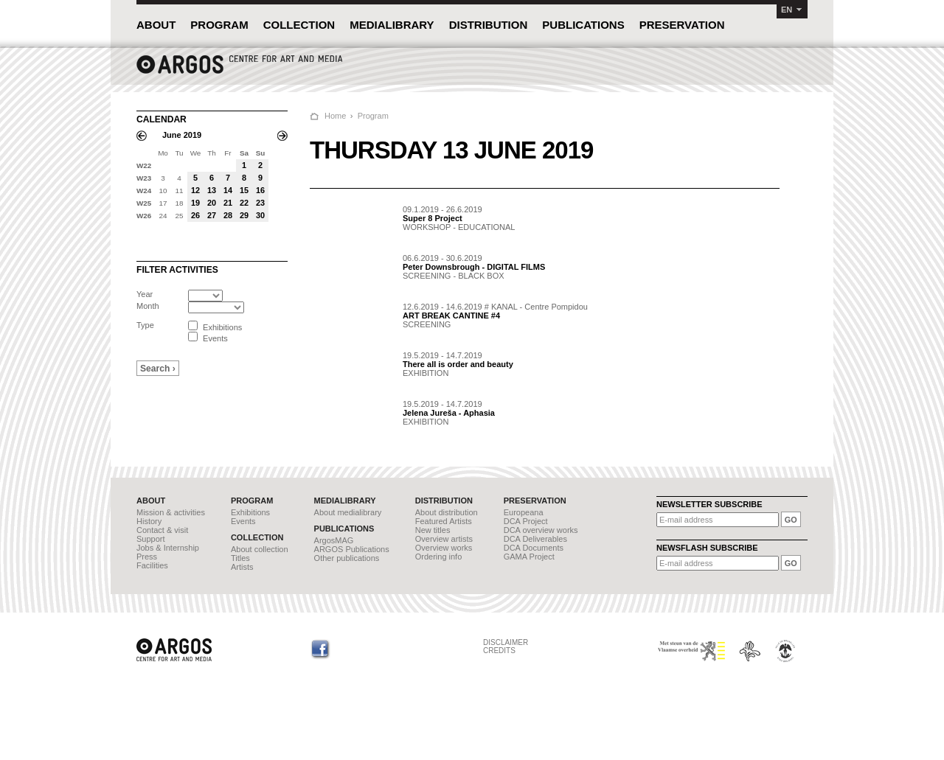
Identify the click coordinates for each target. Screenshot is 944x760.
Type (145, 325)
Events (243, 521)
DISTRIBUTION (488, 24)
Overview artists (444, 538)
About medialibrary (348, 512)
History (149, 521)
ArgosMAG (334, 540)
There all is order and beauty (458, 364)
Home (335, 115)
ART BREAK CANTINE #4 (451, 315)
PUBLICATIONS (583, 24)
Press (146, 556)
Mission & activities (170, 512)
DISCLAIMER (505, 642)
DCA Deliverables (535, 538)
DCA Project (526, 521)
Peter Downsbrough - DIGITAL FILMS (474, 266)
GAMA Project (529, 556)
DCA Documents (533, 547)
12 (195, 190)
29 (244, 215)
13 (211, 190)
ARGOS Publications (351, 549)
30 (260, 215)
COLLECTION (299, 24)
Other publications (347, 558)
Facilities (152, 565)
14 (227, 190)
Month (147, 305)
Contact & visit (162, 530)
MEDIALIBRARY (392, 24)
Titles (240, 558)
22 (244, 202)
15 (244, 190)
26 (195, 215)
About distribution (446, 512)
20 (211, 202)
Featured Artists (443, 521)
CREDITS (499, 650)
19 (195, 202)
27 (211, 215)
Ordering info (438, 556)
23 (260, 202)
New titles (433, 530)
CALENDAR (161, 119)
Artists (242, 566)
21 (227, 202)
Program (373, 115)
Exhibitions (250, 512)
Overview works (444, 547)
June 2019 (181, 134)
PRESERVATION (682, 24)
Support (150, 538)
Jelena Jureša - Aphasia (449, 412)
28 (227, 215)
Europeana (524, 512)
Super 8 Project (432, 218)
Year (144, 294)
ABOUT (156, 24)
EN (786, 9)
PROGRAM (219, 24)
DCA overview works (541, 530)
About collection (259, 549)
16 (260, 190)
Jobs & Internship (167, 547)
